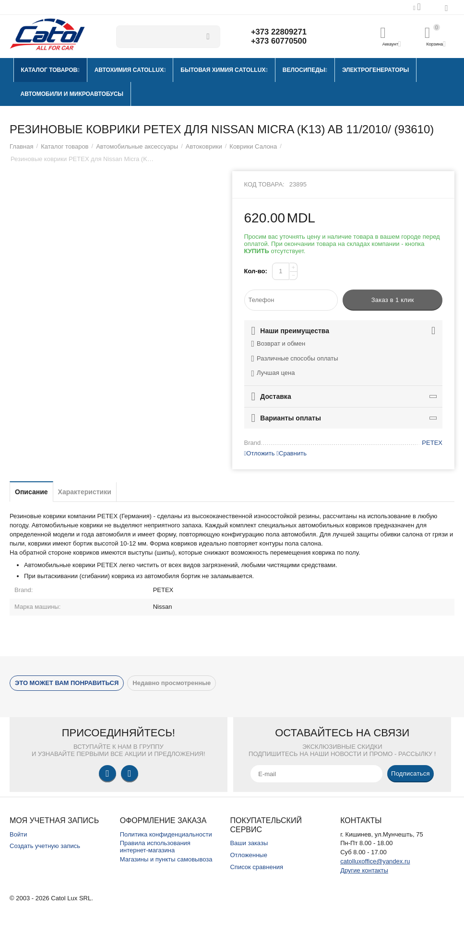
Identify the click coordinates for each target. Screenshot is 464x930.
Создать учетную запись (45, 845)
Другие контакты (364, 870)
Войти (18, 834)
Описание (31, 492)
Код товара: (264, 184)
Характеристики (84, 492)
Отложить (259, 453)
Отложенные (248, 855)
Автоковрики (204, 146)
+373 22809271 (281, 31)
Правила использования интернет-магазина (155, 846)
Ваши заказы (249, 843)
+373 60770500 (281, 41)
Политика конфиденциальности (166, 834)
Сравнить (291, 453)
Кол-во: (255, 271)
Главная (22, 146)
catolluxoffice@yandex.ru (375, 861)
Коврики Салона (253, 146)
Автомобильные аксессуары (137, 146)
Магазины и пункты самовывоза (166, 859)
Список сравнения (256, 867)
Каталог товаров (64, 146)
